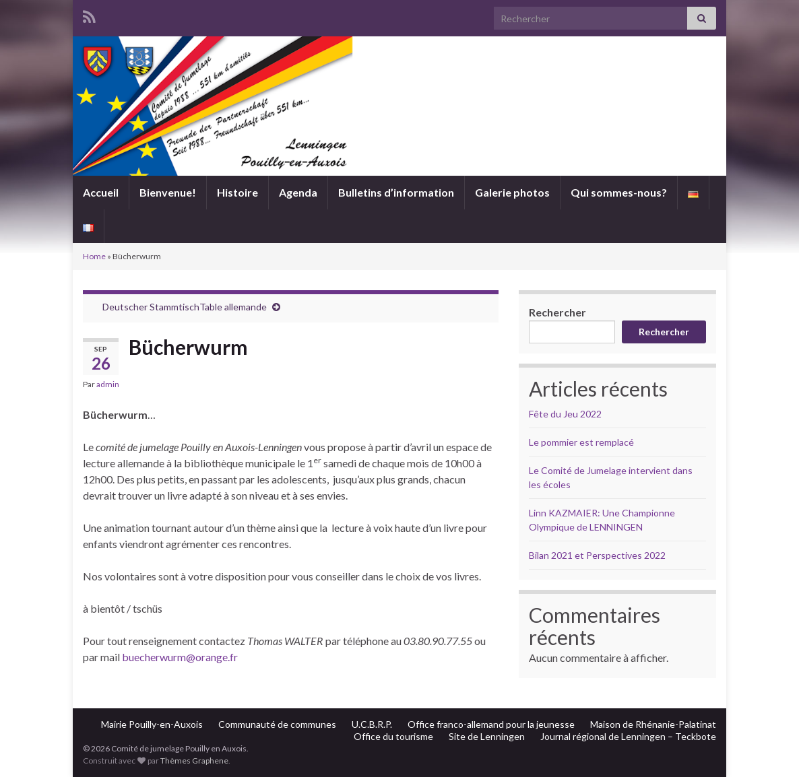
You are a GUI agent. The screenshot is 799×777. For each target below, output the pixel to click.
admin (107, 384)
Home (94, 256)
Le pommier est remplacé (581, 442)
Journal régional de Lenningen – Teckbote (628, 736)
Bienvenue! (167, 192)
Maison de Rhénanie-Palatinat (653, 724)
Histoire (237, 192)
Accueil (101, 192)
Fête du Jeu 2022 (565, 413)
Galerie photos (512, 192)
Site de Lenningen (487, 736)
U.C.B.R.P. (372, 724)
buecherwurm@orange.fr (180, 656)
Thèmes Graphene (194, 760)
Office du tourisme (393, 736)
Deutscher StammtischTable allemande (184, 306)
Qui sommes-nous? (619, 192)
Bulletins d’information (396, 192)
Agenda (298, 192)
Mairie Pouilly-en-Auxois (152, 724)
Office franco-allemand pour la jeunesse (491, 724)
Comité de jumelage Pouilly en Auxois (399, 121)
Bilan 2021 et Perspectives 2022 (597, 555)
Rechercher (557, 312)
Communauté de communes (277, 724)
